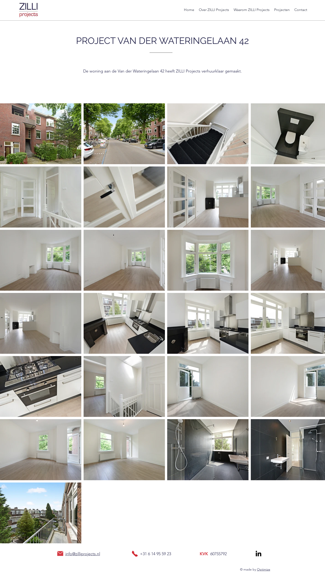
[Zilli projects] (258, 554)
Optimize (263, 569)
